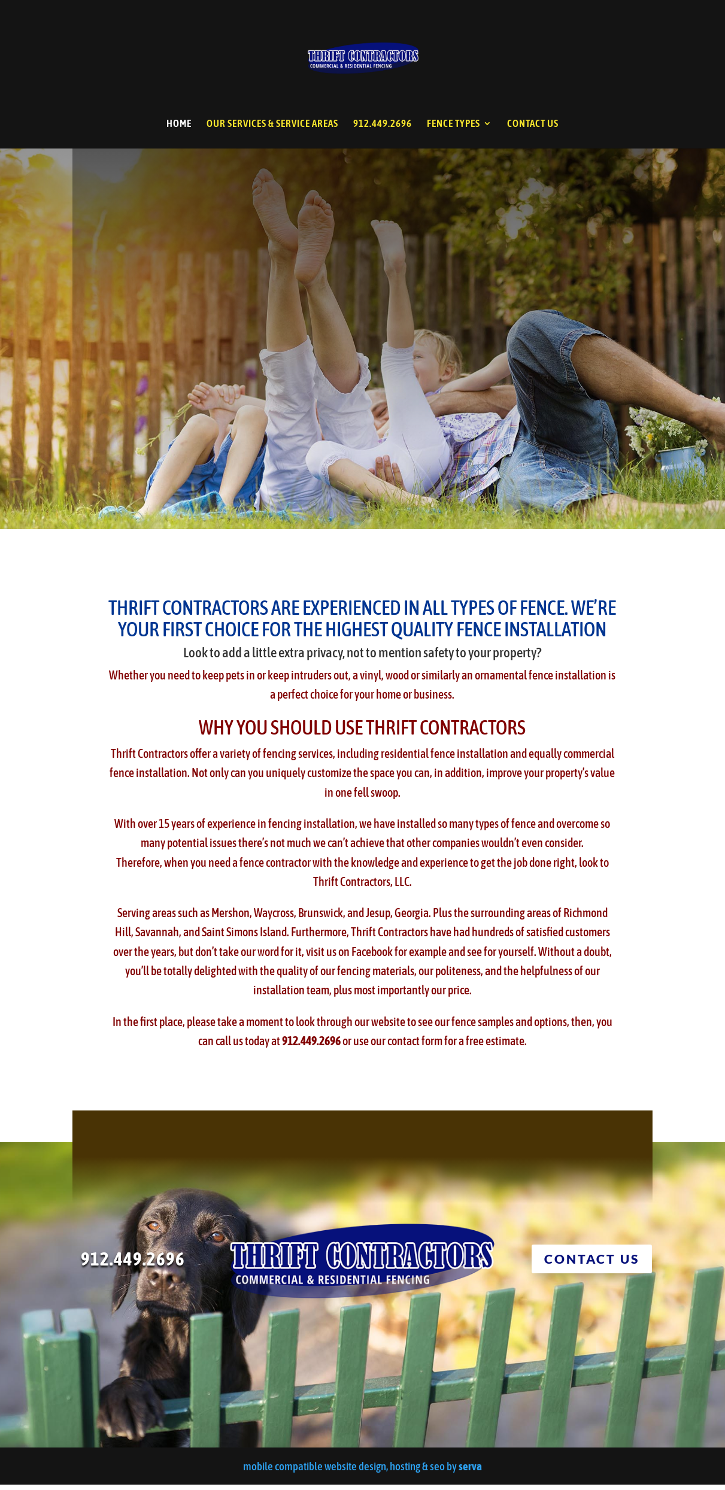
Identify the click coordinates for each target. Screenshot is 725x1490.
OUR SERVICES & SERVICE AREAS (272, 124)
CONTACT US (533, 124)
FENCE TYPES (453, 124)
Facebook (372, 957)
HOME (179, 124)
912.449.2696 (382, 124)
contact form (414, 1046)
